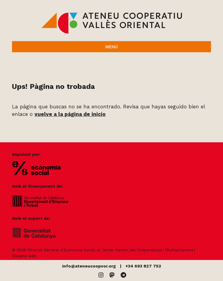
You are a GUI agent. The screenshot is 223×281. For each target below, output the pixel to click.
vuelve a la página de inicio (70, 114)
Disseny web (24, 256)
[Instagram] (101, 275)
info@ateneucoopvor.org (89, 266)
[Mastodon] (112, 275)
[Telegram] (123, 275)
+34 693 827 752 (143, 266)
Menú (111, 46)
